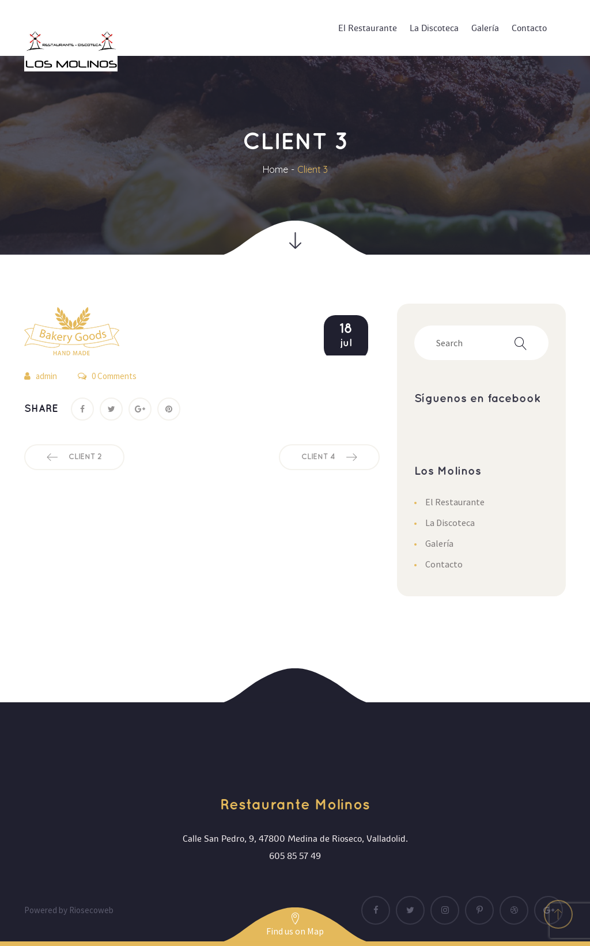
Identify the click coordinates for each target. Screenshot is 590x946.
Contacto (444, 564)
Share (41, 409)
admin (46, 375)
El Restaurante (455, 502)
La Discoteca (450, 522)
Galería (439, 543)
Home (275, 169)
